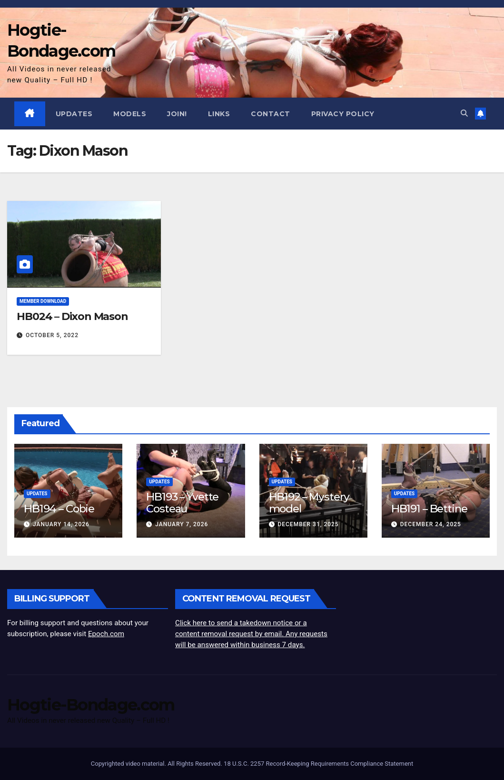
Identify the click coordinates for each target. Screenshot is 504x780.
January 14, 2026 (61, 524)
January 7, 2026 (181, 524)
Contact (270, 114)
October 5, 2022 (52, 335)
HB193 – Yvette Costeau (182, 502)
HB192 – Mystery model (309, 502)
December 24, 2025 (430, 524)
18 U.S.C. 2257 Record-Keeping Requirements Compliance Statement (318, 763)
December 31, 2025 (307, 524)
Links (219, 114)
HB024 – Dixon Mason (72, 316)
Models (129, 114)
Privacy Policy (343, 114)
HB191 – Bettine (429, 508)
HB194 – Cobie (59, 508)
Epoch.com (106, 634)
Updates (74, 114)
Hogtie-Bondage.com (90, 705)
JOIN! (177, 114)
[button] (464, 113)
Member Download (43, 301)
